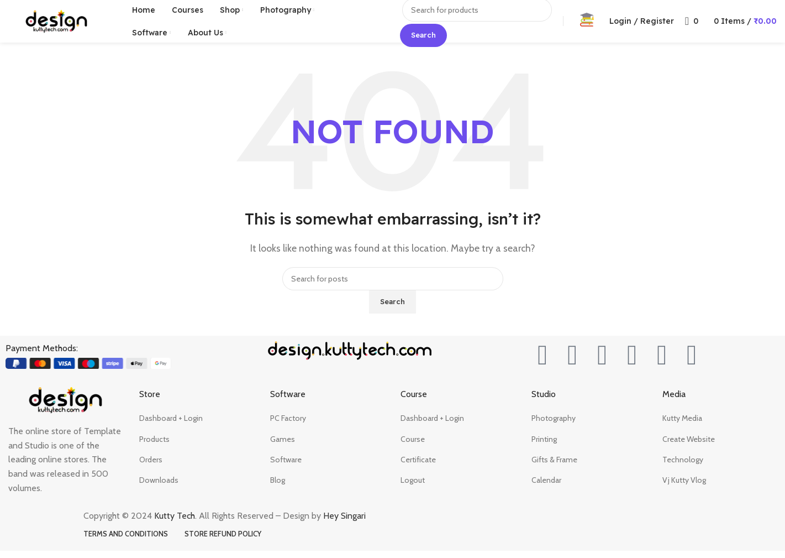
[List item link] (196, 425)
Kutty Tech (174, 523)
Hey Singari (345, 523)
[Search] (392, 286)
